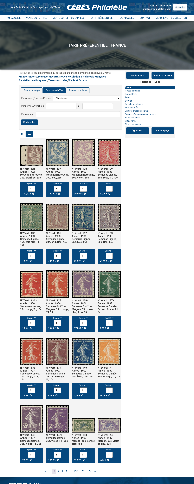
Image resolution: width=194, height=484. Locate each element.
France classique (31, 90)
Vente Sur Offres (36, 18)
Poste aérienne (132, 90)
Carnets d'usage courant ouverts (140, 114)
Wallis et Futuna (77, 80)
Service (128, 100)
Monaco (43, 76)
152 (76, 471)
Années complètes (78, 90)
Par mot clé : (28, 114)
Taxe (127, 97)
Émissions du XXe (54, 90)
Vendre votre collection (171, 18)
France (23, 76)
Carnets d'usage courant (136, 111)
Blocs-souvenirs (133, 124)
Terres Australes (57, 80)
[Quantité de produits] (31, 189)
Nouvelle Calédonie (70, 76)
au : (79, 106)
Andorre (32, 76)
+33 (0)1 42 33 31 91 (160, 5)
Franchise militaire (134, 104)
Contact (145, 18)
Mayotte (53, 76)
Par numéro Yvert (30, 106)
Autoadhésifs (131, 107)
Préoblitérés (131, 94)
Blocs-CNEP (131, 121)
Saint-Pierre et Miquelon (33, 80)
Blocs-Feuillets (132, 117)
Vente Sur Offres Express (69, 18)
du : (43, 106)
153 (82, 471)
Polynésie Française (94, 76)
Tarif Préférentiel (102, 18)
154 (89, 471)
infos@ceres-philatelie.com (156, 9)
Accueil (14, 18)
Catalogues (127, 18)
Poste (128, 87)
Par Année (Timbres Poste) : (36, 98)
